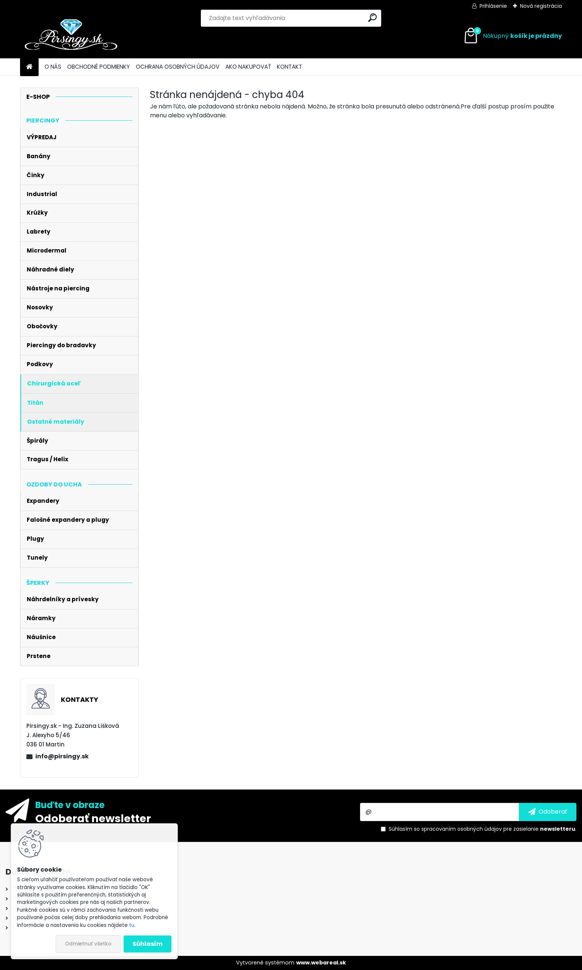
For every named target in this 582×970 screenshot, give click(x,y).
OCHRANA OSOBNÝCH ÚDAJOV (177, 67)
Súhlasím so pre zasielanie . (482, 829)
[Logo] (71, 36)
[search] (372, 17)
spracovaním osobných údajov (461, 829)
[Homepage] (29, 67)
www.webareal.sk (321, 962)
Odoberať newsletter (93, 818)
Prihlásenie (493, 6)
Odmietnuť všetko (88, 943)
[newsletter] (547, 811)
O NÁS (53, 67)
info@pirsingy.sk (62, 756)
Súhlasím (148, 944)
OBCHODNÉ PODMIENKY (98, 67)
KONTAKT (289, 67)
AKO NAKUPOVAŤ (248, 67)
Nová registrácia (541, 6)
